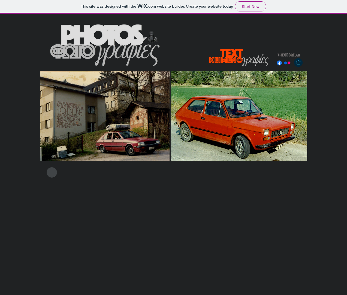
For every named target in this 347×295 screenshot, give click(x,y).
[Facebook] (279, 63)
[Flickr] (287, 63)
